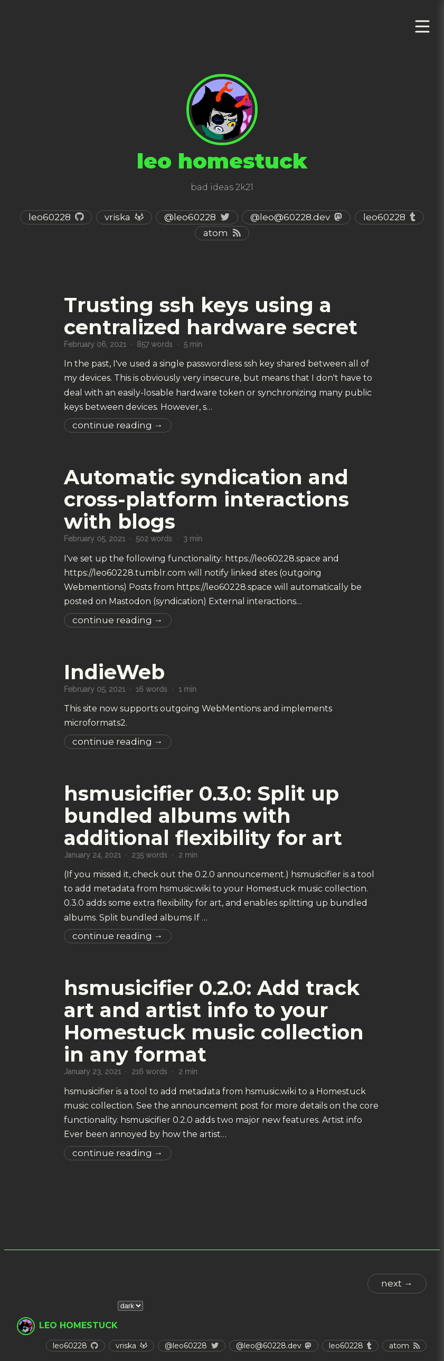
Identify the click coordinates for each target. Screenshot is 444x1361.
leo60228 (50, 217)
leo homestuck (78, 1325)
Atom (215, 233)
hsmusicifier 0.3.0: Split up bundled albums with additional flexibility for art (203, 815)
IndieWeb (114, 672)
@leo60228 (190, 217)
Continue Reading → (117, 425)
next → (397, 1283)
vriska (117, 217)
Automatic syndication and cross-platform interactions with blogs (206, 499)
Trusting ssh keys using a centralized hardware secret (210, 316)
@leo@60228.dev (290, 217)
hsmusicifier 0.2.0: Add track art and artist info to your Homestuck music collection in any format (214, 1021)
